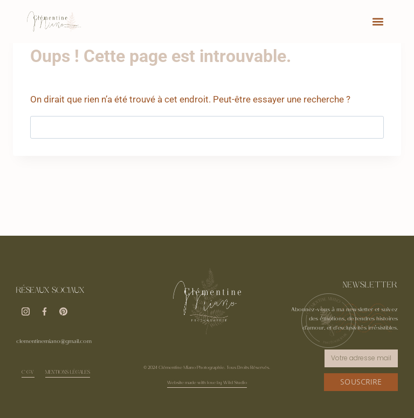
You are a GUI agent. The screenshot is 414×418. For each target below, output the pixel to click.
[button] (378, 22)
